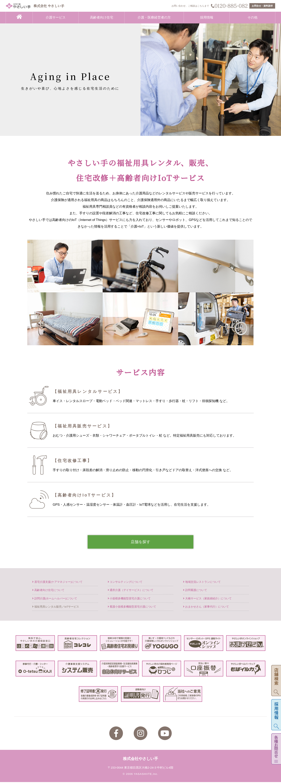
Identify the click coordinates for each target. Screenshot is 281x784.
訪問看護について (195, 592)
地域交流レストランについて (202, 583)
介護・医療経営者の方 (154, 17)
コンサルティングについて (125, 583)
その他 (252, 17)
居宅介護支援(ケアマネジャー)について (57, 583)
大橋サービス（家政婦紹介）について (207, 600)
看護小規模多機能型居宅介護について (132, 608)
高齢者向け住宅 (101, 17)
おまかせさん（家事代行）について (206, 608)
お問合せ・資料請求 (262, 5)
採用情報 (206, 17)
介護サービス (56, 17)
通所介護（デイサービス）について (131, 592)
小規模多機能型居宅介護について (129, 600)
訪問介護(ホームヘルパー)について (54, 600)
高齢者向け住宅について (48, 592)
